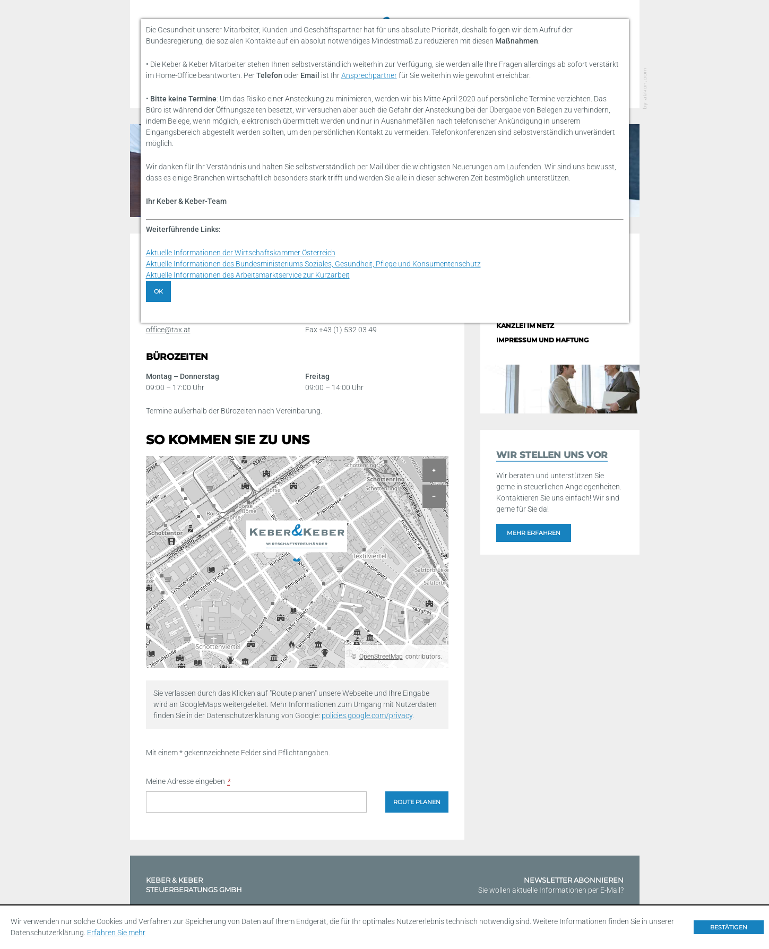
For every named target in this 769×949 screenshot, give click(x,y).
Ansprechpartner (369, 75)
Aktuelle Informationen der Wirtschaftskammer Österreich (240, 252)
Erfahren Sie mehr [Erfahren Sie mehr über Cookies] (116, 932)
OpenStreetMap (381, 656)
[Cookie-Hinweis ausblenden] (729, 927)
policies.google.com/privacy (367, 715)
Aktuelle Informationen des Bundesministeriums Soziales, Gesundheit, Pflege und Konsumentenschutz (313, 264)
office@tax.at (168, 329)
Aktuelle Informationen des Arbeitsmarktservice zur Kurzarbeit (248, 275)
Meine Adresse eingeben (188, 781)
